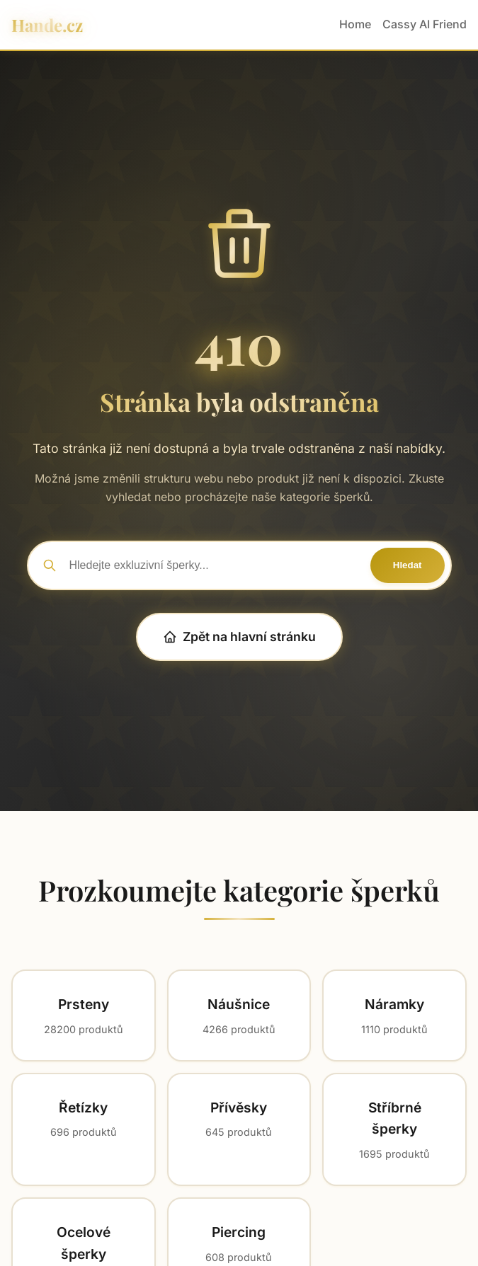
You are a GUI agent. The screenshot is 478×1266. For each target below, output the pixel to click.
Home (355, 24)
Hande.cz (47, 24)
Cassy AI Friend (424, 24)
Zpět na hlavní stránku (239, 636)
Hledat (407, 565)
